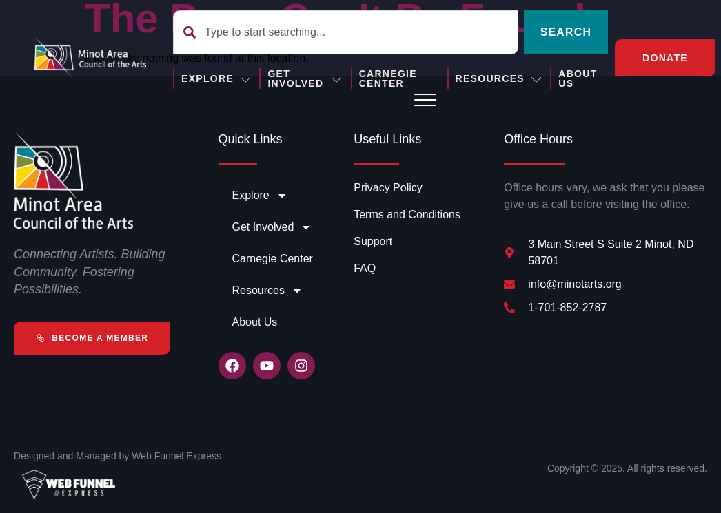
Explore (216, 79)
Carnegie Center (387, 78)
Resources (499, 79)
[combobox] (345, 32)
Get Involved (305, 78)
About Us (577, 78)
